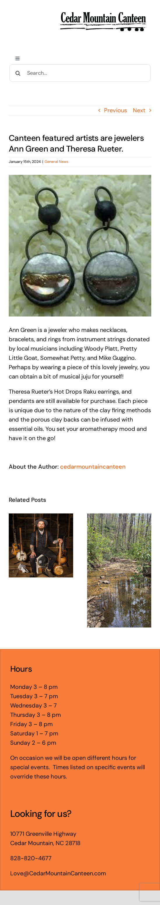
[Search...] (80, 73)
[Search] (18, 73)
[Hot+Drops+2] (80, 246)
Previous (115, 110)
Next (139, 110)
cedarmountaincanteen (93, 466)
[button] (13, 571)
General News (56, 161)
